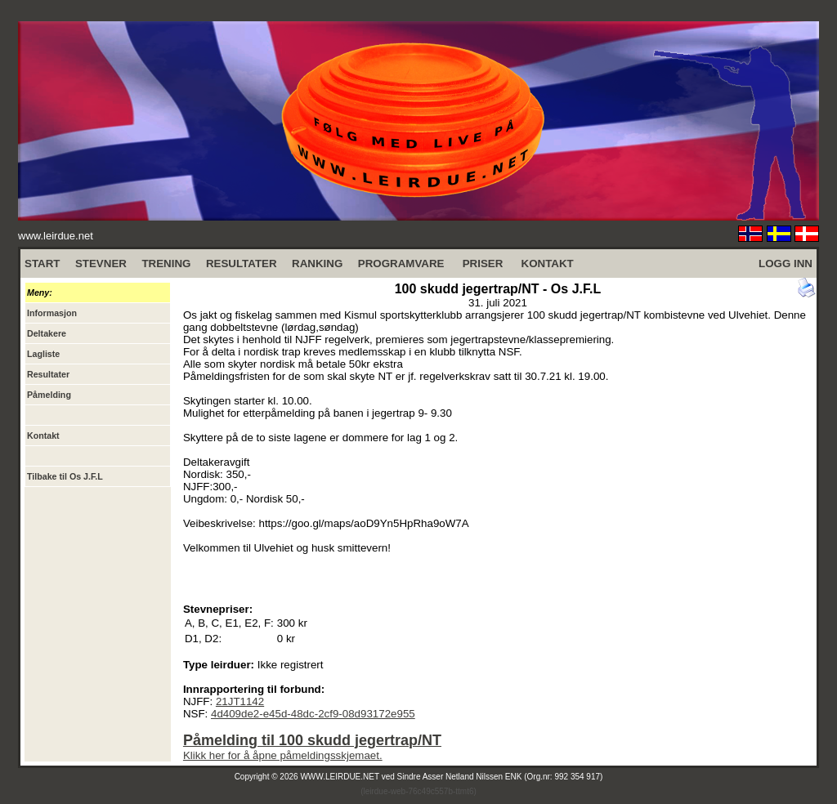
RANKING (317, 263)
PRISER (483, 263)
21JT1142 (240, 701)
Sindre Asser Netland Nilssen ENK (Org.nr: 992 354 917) (500, 776)
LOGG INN (785, 263)
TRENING (165, 263)
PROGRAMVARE (401, 263)
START (42, 263)
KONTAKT (547, 263)
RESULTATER (241, 263)
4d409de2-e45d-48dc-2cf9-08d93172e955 (313, 714)
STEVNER (101, 263)
